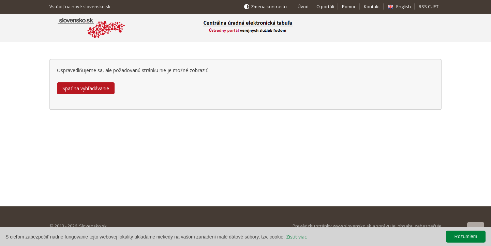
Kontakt (372, 6)
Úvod (303, 6)
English (403, 6)
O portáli (325, 6)
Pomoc (349, 6)
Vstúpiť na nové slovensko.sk (79, 6)
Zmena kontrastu (269, 6)
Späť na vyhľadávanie (85, 88)
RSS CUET (428, 6)
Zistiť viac (296, 236)
